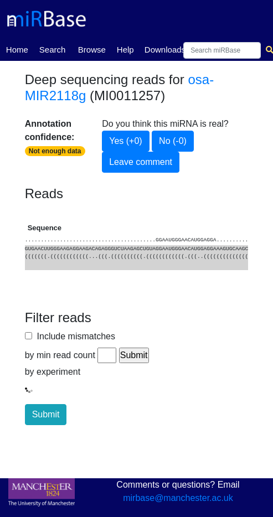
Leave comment (140, 162)
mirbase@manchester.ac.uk (178, 498)
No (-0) (173, 141)
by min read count (60, 355)
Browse (92, 49)
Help (125, 49)
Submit (46, 414)
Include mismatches (73, 336)
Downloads (165, 49)
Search (52, 49)
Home (17, 48)
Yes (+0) (125, 141)
